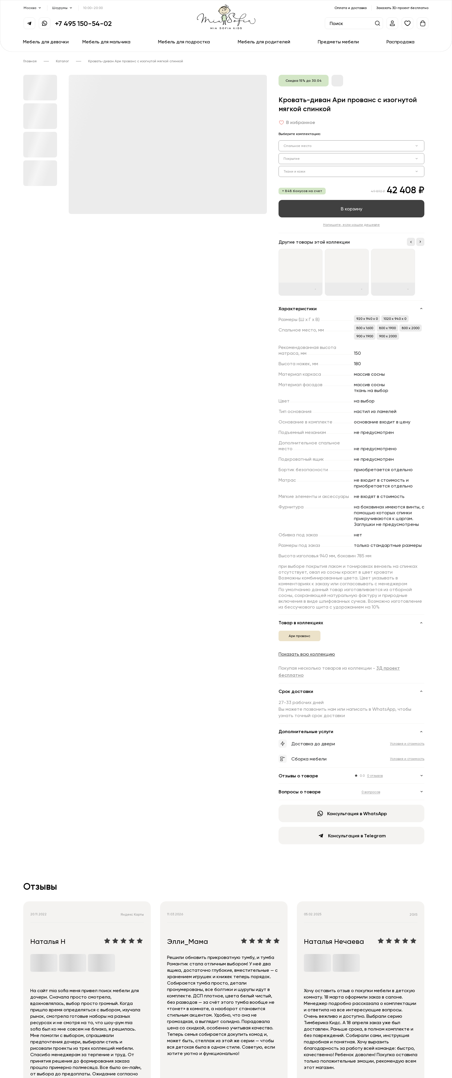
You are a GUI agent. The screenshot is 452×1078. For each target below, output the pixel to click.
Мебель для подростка (184, 41)
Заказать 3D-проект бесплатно (402, 8)
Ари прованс (299, 636)
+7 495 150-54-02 (83, 23)
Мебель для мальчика (106, 41)
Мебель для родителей (264, 41)
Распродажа (400, 41)
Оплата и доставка (350, 8)
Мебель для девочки (46, 41)
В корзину (351, 208)
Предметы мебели (338, 41)
